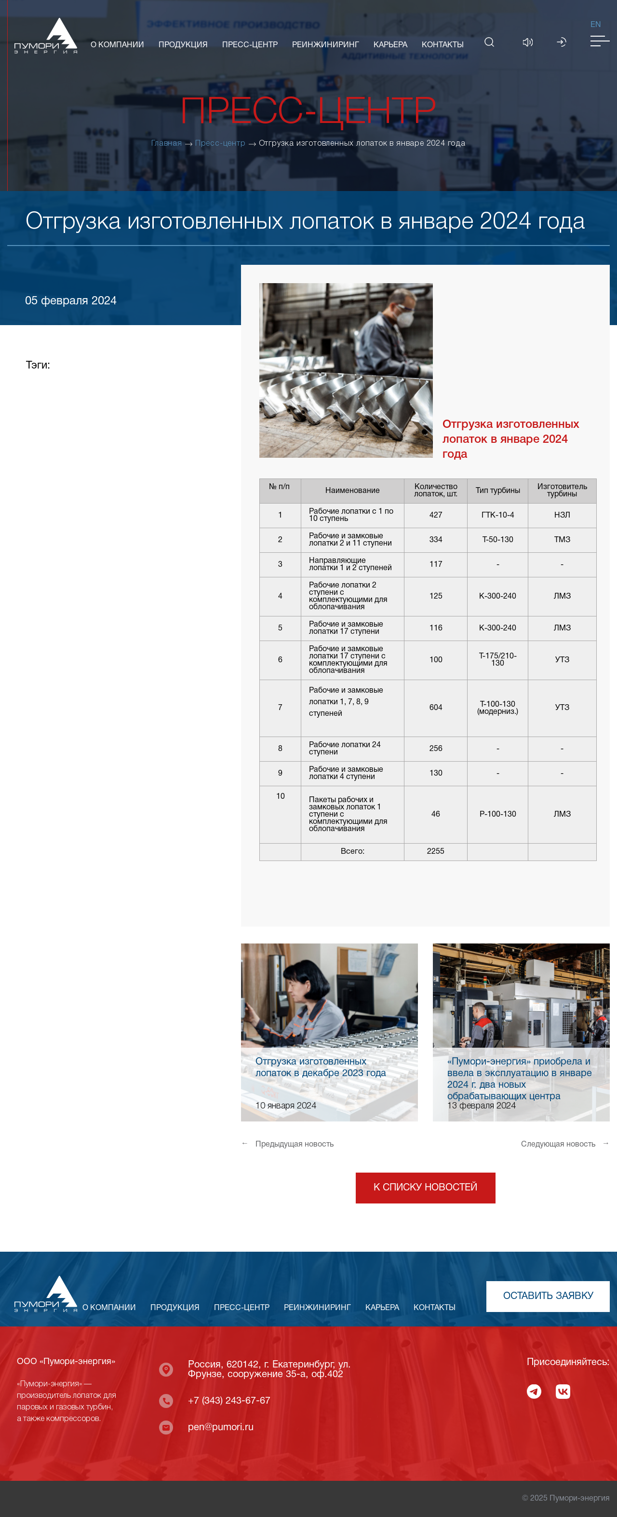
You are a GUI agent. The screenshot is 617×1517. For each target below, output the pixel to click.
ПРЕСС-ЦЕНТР (250, 45)
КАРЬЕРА (390, 45)
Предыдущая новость (287, 1144)
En (595, 25)
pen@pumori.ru (221, 1427)
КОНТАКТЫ (443, 45)
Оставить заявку (548, 1296)
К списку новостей (425, 1188)
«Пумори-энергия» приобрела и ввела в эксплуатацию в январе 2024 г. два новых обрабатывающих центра (519, 1079)
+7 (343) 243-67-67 (229, 1401)
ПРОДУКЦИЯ (183, 45)
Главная (166, 143)
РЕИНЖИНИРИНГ (325, 45)
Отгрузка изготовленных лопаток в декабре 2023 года (320, 1068)
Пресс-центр (220, 143)
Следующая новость (565, 1144)
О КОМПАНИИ (117, 45)
